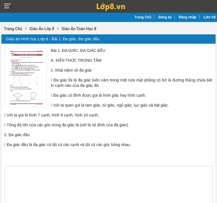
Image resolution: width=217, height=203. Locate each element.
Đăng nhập (187, 17)
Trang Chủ (142, 17)
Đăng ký (165, 17)
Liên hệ (210, 17)
